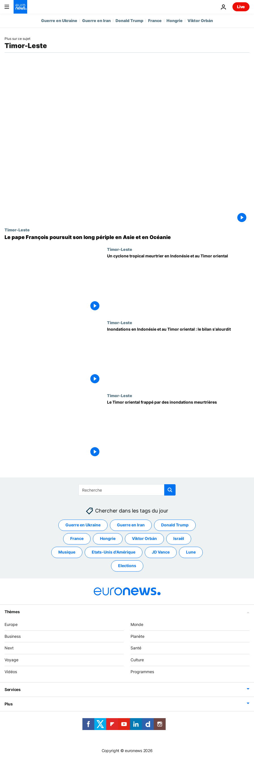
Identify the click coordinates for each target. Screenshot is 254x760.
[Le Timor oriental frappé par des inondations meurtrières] (178, 429)
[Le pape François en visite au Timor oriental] (127, 237)
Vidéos (11, 671)
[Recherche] (127, 490)
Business (13, 636)
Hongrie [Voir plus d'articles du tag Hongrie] (108, 538)
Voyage (11, 660)
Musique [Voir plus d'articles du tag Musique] (66, 552)
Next (9, 648)
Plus (9, 703)
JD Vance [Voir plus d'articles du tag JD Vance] (161, 552)
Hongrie (175, 20)
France (155, 20)
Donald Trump (129, 20)
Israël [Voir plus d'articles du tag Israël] (178, 538)
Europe (11, 624)
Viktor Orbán (200, 20)
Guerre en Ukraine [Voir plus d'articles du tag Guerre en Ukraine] (83, 525)
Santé (136, 648)
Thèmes (12, 611)
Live (241, 6)
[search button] (170, 490)
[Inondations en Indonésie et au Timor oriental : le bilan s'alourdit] (178, 356)
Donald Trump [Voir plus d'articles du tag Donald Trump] (175, 525)
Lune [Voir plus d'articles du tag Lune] (191, 552)
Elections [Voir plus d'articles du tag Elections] (127, 565)
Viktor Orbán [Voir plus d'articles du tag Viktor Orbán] (144, 538)
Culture (137, 660)
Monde (137, 624)
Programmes (142, 671)
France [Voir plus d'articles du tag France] (77, 538)
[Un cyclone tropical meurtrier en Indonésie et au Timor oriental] (178, 283)
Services (13, 689)
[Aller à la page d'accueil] (20, 7)
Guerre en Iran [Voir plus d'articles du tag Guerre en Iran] (131, 525)
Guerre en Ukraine (59, 20)
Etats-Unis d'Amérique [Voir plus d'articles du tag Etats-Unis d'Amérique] (113, 552)
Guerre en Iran (96, 20)
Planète (137, 636)
